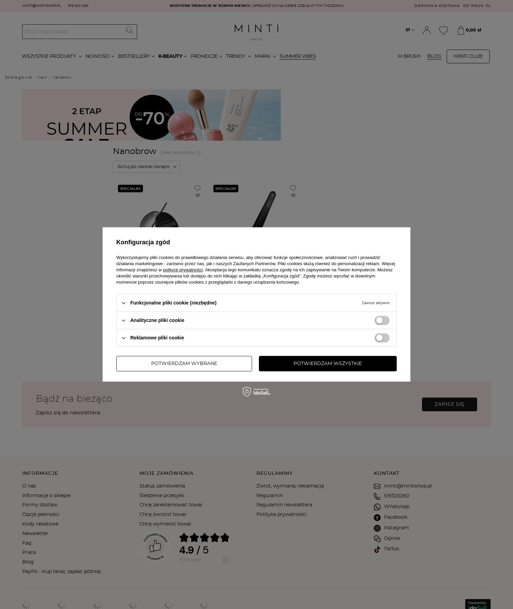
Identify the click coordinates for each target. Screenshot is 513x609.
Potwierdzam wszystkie (327, 363)
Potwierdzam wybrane (184, 363)
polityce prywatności (183, 269)
